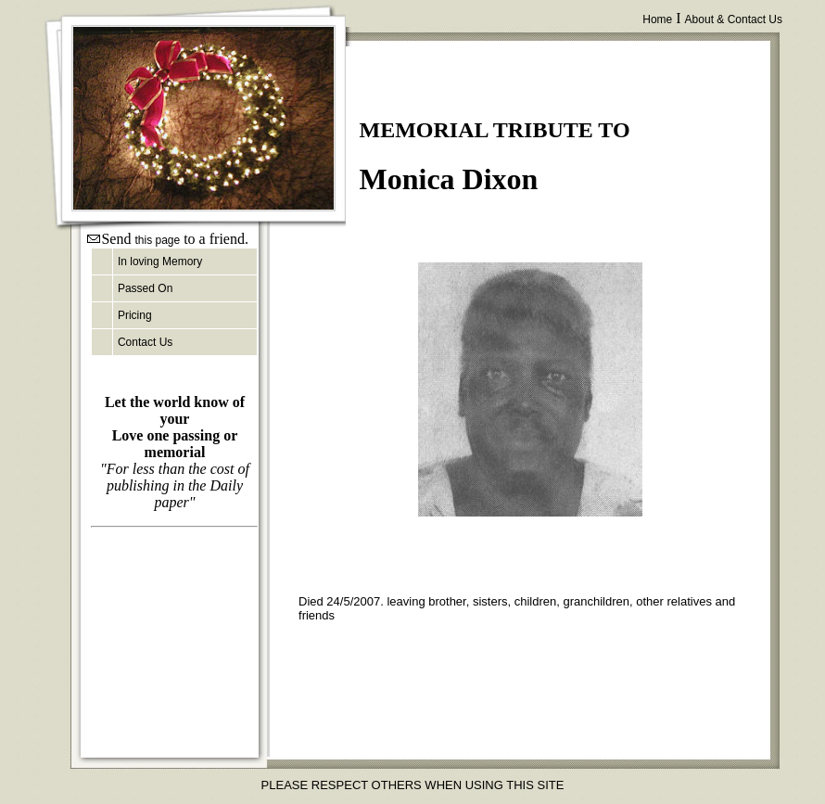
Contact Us (145, 342)
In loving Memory (160, 261)
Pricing (135, 315)
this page (157, 240)
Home (657, 19)
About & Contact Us (733, 19)
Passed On (145, 288)
